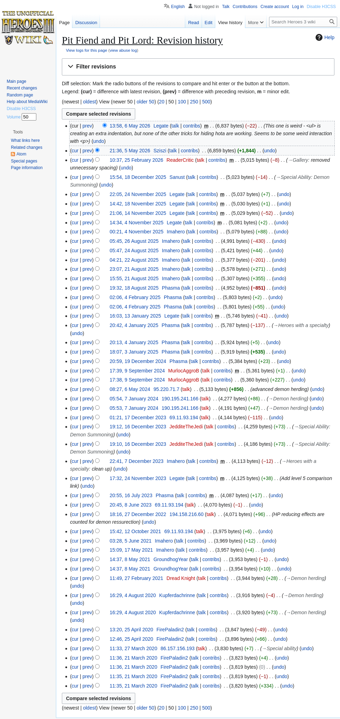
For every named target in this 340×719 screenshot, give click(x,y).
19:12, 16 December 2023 (138, 426)
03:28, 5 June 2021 (131, 541)
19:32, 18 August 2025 (134, 288)
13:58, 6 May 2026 (130, 126)
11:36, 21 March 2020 (133, 658)
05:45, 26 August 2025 (134, 241)
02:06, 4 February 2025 (135, 297)
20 (162, 101)
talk (175, 126)
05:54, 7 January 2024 (134, 398)
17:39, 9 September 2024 (137, 370)
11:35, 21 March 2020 (133, 676)
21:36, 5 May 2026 (130, 150)
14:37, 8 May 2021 (130, 559)
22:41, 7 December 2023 (137, 461)
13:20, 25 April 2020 (131, 629)
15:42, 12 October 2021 (135, 531)
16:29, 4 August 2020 (133, 595)
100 (182, 101)
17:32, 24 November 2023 (138, 478)
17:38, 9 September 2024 (137, 380)
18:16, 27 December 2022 (138, 514)
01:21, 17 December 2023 (138, 417)
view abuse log (123, 50)
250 (194, 101)
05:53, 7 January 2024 (134, 408)
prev (87, 126)
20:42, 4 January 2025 (134, 325)
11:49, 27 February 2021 (136, 578)
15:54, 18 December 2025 (138, 177)
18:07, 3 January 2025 (134, 352)
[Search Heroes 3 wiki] (303, 22)
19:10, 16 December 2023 (138, 444)
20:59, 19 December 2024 (138, 361)
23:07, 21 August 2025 (134, 269)
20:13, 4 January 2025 (134, 342)
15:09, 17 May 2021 (131, 550)
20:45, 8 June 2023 (131, 505)
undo (98, 141)
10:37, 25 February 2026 (136, 160)
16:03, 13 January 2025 (135, 316)
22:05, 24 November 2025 (138, 194)
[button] (198, 67)
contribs (191, 126)
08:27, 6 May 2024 (130, 389)
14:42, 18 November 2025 (138, 203)
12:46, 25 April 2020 (131, 639)
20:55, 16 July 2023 (131, 495)
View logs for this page (86, 50)
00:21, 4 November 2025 (137, 231)
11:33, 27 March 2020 (133, 648)
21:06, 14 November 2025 (138, 213)
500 (206, 101)
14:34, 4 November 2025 (137, 222)
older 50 (145, 101)
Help (324, 37)
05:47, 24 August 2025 (134, 250)
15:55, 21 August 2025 (134, 278)
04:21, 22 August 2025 (134, 260)
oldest (89, 101)
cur (75, 150)
